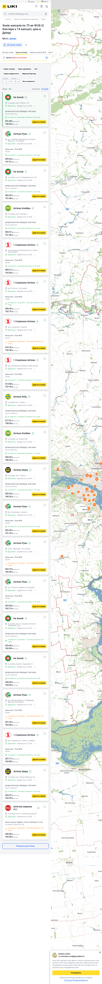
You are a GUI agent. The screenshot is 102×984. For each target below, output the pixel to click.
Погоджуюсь (76, 973)
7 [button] (94, 495)
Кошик (47, 6)
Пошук (5, 14)
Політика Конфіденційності (76, 980)
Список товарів (41, 6)
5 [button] (72, 486)
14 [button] (90, 476)
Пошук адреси (4, 57)
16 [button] (88, 508)
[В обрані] (44, 96)
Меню (4, 6)
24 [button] (92, 491)
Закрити (100, 952)
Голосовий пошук (46, 14)
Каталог (8, 19)
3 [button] (96, 474)
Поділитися (26, 44)
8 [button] (81, 479)
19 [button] (94, 505)
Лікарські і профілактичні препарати (26, 19)
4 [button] (78, 492)
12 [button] (87, 475)
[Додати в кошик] (39, 122)
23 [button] (68, 487)
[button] (87, 523)
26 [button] (97, 479)
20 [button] (87, 489)
